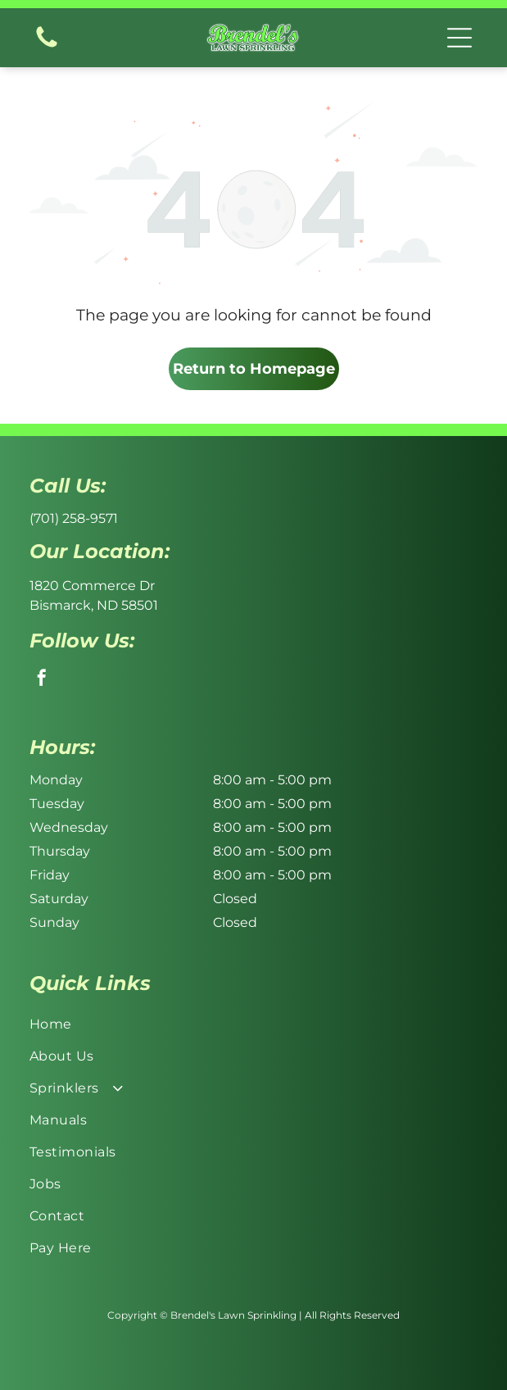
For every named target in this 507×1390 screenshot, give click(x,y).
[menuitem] (253, 1024)
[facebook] (41, 679)
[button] (459, 37)
